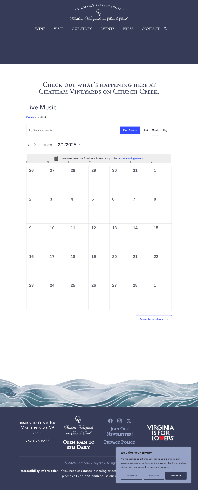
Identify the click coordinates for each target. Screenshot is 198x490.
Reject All (154, 476)
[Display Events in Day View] (165, 130)
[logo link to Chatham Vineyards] (160, 432)
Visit (58, 29)
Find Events (129, 130)
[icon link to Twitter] (129, 420)
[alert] (99, 159)
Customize (131, 476)
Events (107, 29)
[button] (165, 29)
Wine (40, 29)
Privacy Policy (119, 442)
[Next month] (35, 145)
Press (128, 29)
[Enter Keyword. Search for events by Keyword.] (73, 130)
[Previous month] (28, 145)
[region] (153, 465)
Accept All (176, 476)
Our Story (82, 29)
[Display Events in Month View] (155, 130)
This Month (47, 145)
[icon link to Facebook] (110, 420)
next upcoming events (130, 158)
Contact (151, 29)
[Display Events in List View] (146, 130)
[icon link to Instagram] (120, 420)
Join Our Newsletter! (119, 431)
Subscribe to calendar (151, 319)
